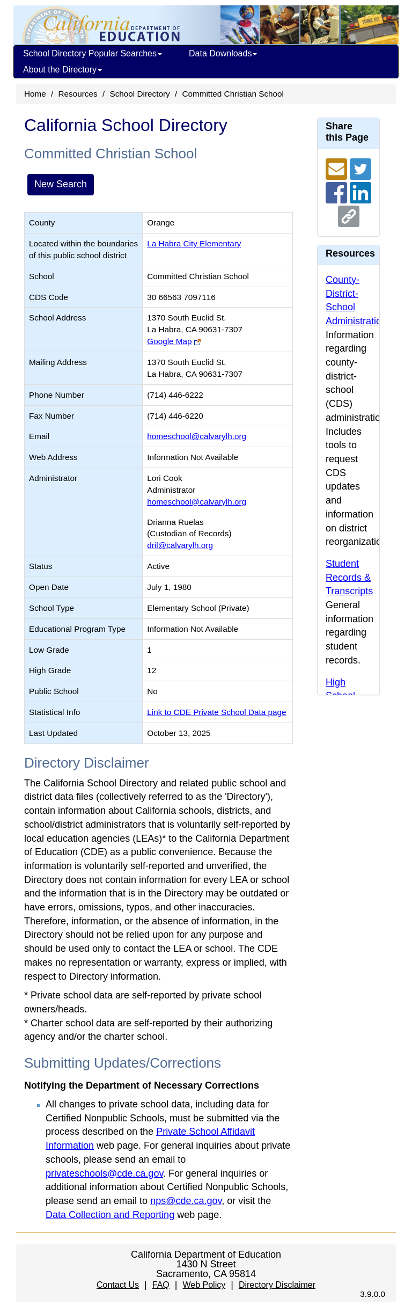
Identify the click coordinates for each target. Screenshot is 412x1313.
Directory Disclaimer (277, 1284)
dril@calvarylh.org (180, 545)
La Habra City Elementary (194, 243)
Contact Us (118, 1284)
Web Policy (203, 1284)
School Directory (139, 93)
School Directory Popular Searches (92, 53)
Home (35, 93)
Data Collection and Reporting (110, 1214)
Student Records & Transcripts (349, 577)
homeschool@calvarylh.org (196, 436)
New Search (60, 184)
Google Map (169, 341)
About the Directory (62, 69)
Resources (78, 93)
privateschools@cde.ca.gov (104, 1173)
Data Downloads (223, 53)
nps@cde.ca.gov (186, 1200)
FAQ (161, 1284)
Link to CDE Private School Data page (216, 712)
